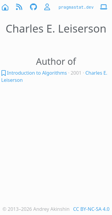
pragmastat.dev (76, 7)
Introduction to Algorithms (37, 73)
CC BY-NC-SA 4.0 (91, 209)
